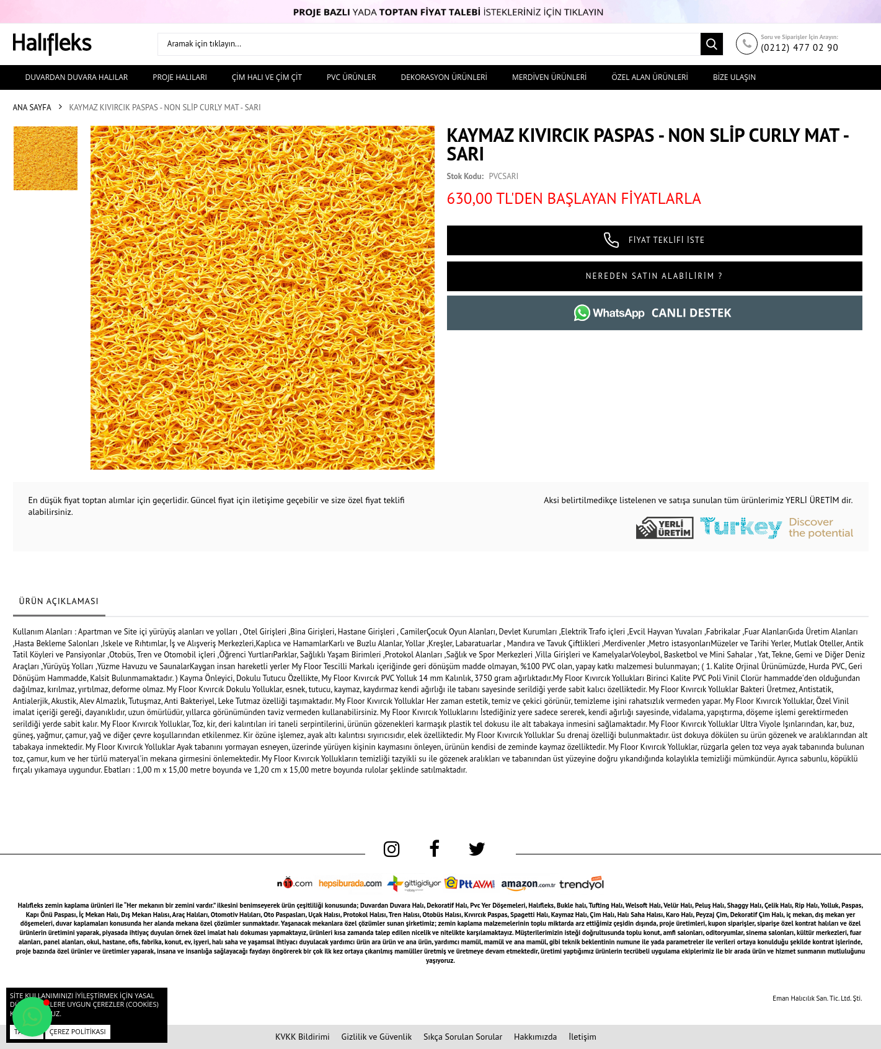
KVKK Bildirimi (302, 1036)
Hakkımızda (535, 1036)
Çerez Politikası (78, 1031)
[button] (32, 1017)
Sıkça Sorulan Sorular (462, 1036)
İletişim (582, 1036)
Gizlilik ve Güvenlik (377, 1036)
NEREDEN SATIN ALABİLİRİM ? (654, 276)
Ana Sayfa (32, 107)
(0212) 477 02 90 (800, 47)
